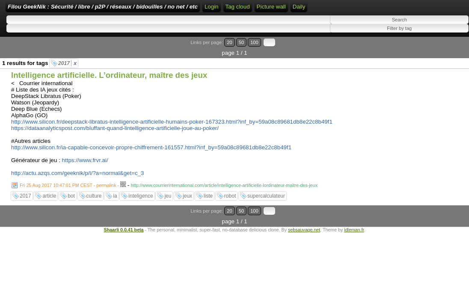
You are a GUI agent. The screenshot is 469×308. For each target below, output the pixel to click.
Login (287, 9)
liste (208, 197)
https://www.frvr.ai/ (85, 161)
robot (230, 197)
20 (425, 53)
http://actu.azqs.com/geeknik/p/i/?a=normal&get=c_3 (77, 174)
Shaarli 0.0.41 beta (124, 219)
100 (442, 53)
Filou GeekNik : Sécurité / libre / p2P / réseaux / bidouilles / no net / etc (156, 9)
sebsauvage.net (304, 219)
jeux (187, 197)
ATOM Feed (351, 9)
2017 (67, 64)
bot (71, 197)
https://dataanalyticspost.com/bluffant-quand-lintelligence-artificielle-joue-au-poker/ (115, 129)
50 (433, 53)
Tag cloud (386, 9)
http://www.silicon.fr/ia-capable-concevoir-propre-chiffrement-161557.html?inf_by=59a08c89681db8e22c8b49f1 (151, 148)
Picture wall (419, 22)
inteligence (140, 197)
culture (94, 197)
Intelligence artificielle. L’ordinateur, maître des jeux (109, 75)
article (49, 197)
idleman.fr (354, 219)
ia (115, 197)
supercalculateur (266, 197)
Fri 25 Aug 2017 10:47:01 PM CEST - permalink (68, 186)
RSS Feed (314, 9)
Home (265, 9)
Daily (447, 22)
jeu (167, 197)
